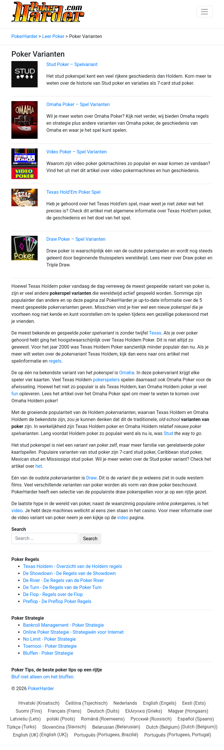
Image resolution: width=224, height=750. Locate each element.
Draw (91, 478)
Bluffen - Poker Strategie (48, 653)
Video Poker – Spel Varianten (76, 152)
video (16, 510)
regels (55, 361)
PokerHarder (41, 688)
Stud (168, 433)
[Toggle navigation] (204, 12)
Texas (155, 333)
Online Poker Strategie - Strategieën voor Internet (73, 632)
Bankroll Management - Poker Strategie (63, 625)
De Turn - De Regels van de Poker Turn (62, 587)
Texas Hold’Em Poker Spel (73, 192)
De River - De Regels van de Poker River (63, 580)
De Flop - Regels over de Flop (53, 594)
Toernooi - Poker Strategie (50, 646)
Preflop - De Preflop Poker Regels (57, 601)
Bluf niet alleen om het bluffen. (43, 677)
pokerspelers (106, 379)
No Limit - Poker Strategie (49, 639)
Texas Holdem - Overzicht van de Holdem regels (72, 566)
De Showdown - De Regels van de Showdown (69, 573)
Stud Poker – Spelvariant (71, 64)
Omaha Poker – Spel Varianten (78, 104)
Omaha (126, 372)
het (38, 466)
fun (14, 393)
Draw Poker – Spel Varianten (75, 239)
